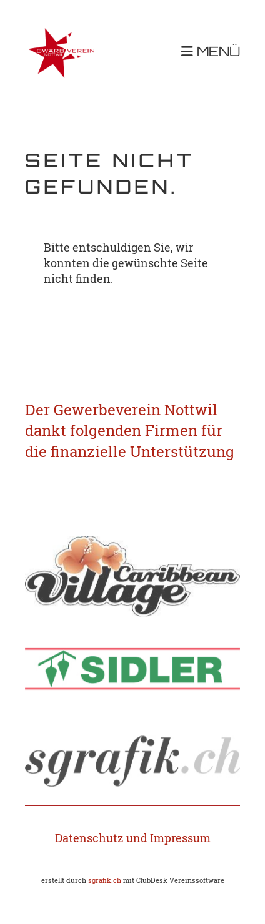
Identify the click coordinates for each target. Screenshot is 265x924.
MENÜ (210, 52)
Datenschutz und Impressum (133, 837)
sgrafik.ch (104, 880)
